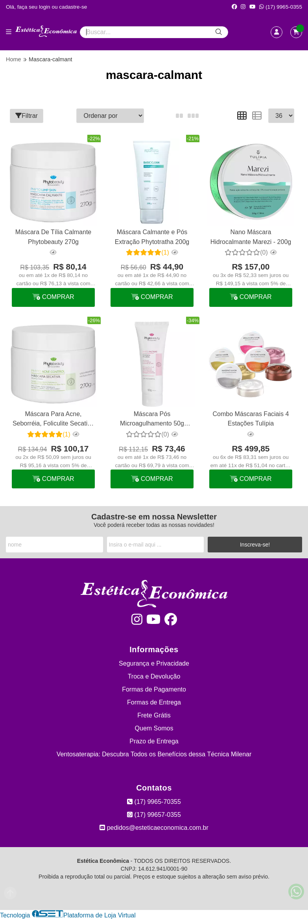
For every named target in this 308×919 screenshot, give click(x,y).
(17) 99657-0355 (154, 814)
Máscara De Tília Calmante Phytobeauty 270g (53, 237)
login (45, 7)
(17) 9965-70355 (154, 801)
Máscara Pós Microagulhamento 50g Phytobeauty (152, 420)
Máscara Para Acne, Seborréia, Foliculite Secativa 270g (53, 420)
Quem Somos (154, 728)
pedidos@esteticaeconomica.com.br (154, 827)
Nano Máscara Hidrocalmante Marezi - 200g (250, 237)
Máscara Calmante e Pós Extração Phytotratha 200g (152, 237)
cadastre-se (73, 7)
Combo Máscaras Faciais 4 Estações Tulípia (251, 419)
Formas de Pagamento (154, 689)
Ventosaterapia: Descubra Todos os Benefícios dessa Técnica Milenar (154, 754)
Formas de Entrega (154, 702)
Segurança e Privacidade (154, 663)
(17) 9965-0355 (280, 7)
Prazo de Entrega (154, 741)
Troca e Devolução (154, 676)
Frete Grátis (153, 715)
